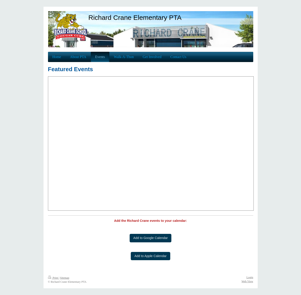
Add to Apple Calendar (150, 256)
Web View (247, 281)
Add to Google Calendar (150, 238)
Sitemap (64, 277)
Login (249, 277)
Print (53, 277)
